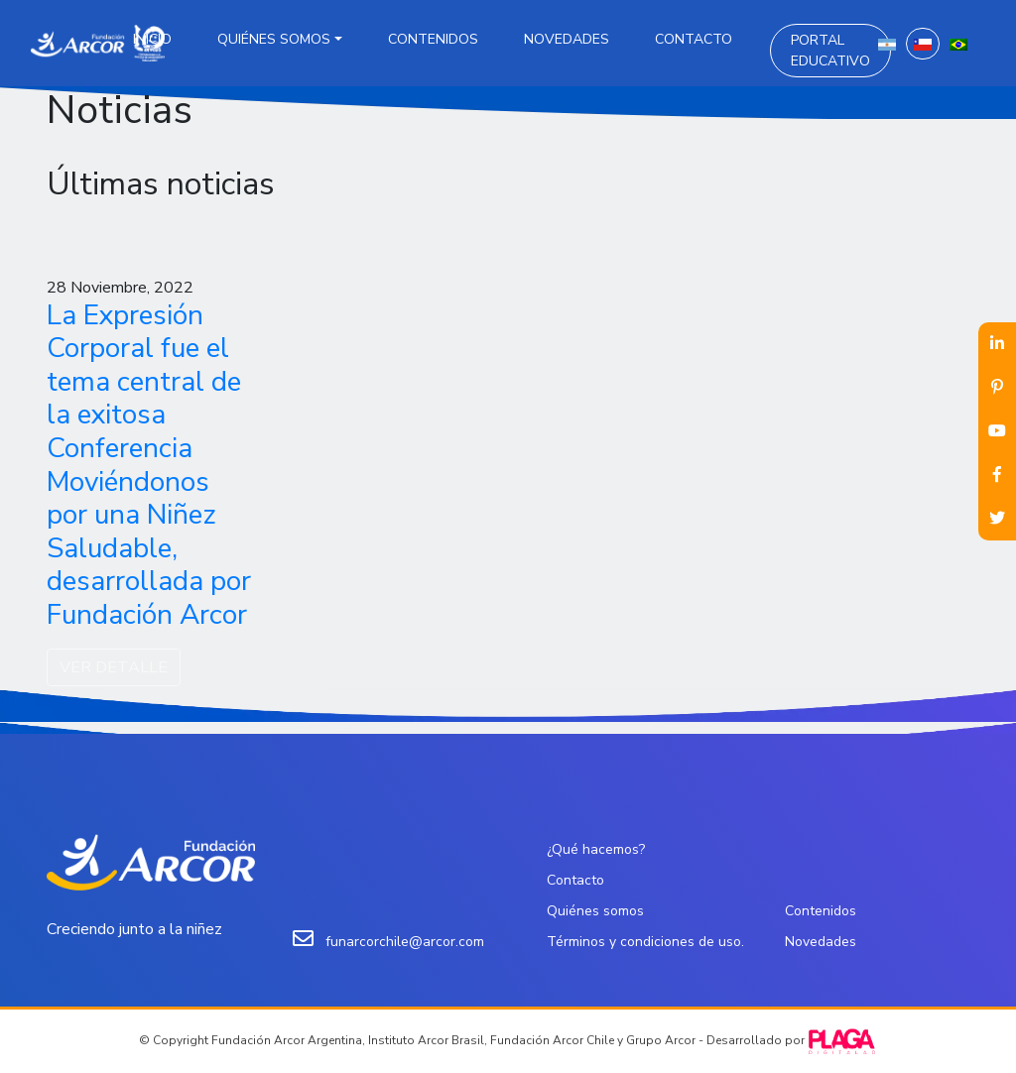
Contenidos (433, 39)
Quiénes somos (273, 39)
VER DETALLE (114, 667)
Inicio (152, 39)
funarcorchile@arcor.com (404, 941)
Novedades (566, 39)
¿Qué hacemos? (596, 849)
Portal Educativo (830, 50)
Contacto (693, 39)
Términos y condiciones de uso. (645, 941)
